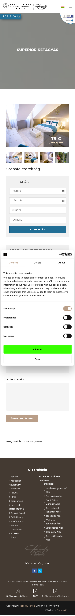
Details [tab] (37, 262)
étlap (13, 538)
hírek (13, 497)
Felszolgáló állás (54, 496)
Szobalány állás (53, 532)
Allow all (37, 349)
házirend (15, 505)
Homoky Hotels (27, 606)
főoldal (14, 477)
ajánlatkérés (15, 380)
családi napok (18, 513)
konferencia (17, 521)
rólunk (14, 493)
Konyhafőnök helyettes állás (53, 510)
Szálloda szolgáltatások (55, 593)
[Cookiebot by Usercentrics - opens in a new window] (59, 254)
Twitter (38, 441)
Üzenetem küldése (22, 419)
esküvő (14, 525)
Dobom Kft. (63, 610)
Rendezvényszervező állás (56, 490)
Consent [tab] (13, 262)
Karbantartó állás (54, 528)
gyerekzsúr (16, 530)
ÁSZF (35, 593)
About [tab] (62, 262)
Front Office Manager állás (53, 502)
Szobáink (15, 489)
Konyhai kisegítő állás (54, 538)
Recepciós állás (53, 516)
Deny (37, 359)
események (17, 501)
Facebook (29, 441)
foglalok (11, 16)
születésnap (17, 517)
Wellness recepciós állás (53, 522)
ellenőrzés (37, 230)
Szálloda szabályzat (17, 593)
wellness (44, 480)
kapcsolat (16, 481)
